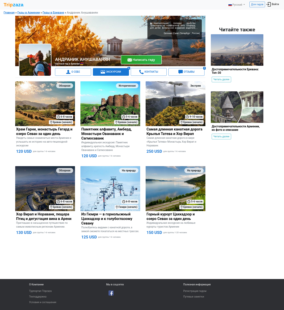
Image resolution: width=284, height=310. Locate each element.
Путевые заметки (193, 296)
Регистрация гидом (194, 291)
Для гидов (257, 4)
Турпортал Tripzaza (40, 291)
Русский (235, 4)
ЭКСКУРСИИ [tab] (115, 71)
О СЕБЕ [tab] (73, 72)
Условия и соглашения (42, 302)
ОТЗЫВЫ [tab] (191, 71)
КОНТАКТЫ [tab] (148, 72)
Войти (272, 4)
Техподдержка (38, 296)
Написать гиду (141, 60)
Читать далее (221, 79)
